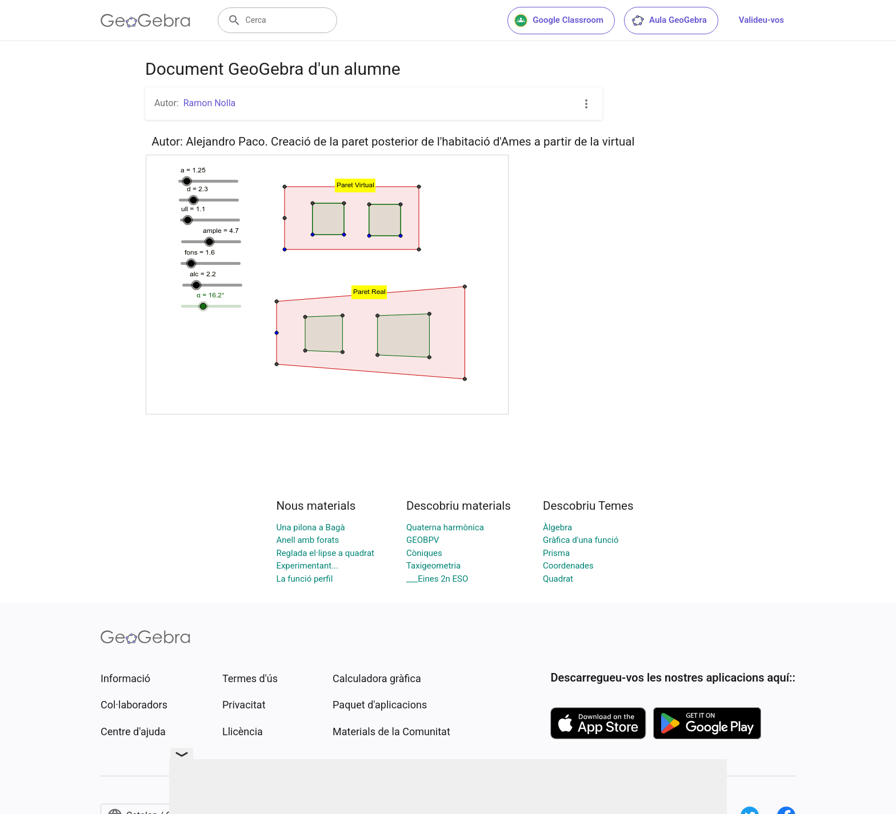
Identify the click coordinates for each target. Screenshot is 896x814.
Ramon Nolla (209, 103)
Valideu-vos (761, 20)
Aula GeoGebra (669, 20)
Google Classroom (558, 20)
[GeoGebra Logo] (145, 20)
